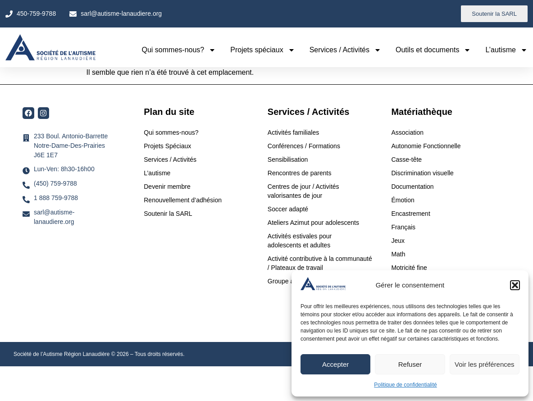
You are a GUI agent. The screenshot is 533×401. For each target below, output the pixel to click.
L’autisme (506, 50)
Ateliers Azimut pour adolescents (314, 222)
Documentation (412, 186)
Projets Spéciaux (167, 146)
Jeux (398, 240)
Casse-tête (406, 159)
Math (398, 254)
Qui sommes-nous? (179, 50)
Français (403, 227)
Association (407, 132)
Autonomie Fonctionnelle (425, 146)
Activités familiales (294, 132)
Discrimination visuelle (422, 173)
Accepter (335, 364)
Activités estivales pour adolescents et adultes (300, 240)
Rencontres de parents (300, 173)
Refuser (410, 364)
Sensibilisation (288, 159)
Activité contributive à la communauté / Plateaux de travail (320, 263)
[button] (514, 285)
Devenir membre (167, 186)
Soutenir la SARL (168, 213)
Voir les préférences (485, 364)
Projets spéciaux (262, 50)
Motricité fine (409, 267)
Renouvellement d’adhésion (183, 200)
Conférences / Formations (304, 146)
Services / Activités (345, 50)
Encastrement (410, 213)
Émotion (402, 200)
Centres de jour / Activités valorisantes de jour (303, 191)
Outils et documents (433, 50)
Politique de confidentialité (405, 385)
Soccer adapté (289, 209)
